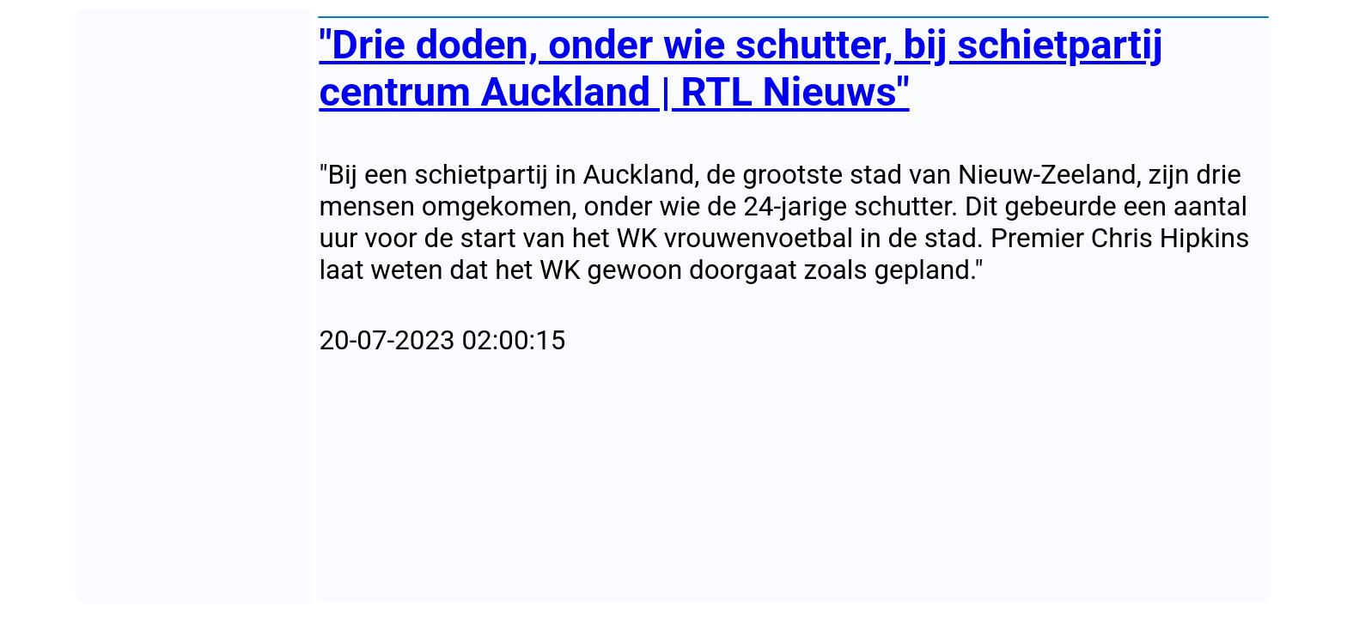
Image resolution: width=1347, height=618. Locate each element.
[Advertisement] (793, 480)
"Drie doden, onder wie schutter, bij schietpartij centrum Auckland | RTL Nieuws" (740, 68)
